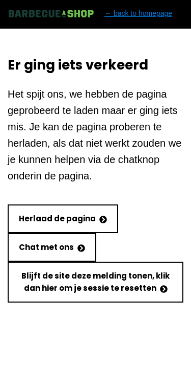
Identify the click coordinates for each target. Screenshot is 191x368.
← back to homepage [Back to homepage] (90, 13)
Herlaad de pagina (63, 218)
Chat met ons (52, 247)
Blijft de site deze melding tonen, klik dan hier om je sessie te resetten (95, 281)
